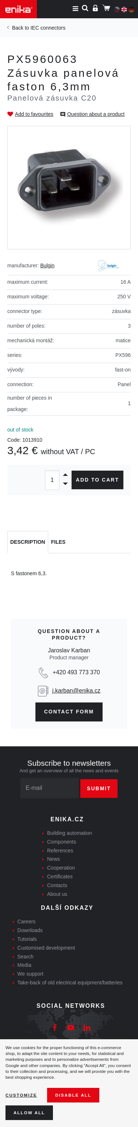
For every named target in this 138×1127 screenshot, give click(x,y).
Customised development (46, 948)
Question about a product (95, 114)
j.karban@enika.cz (76, 690)
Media (24, 965)
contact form (69, 712)
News (53, 859)
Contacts (57, 885)
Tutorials (27, 939)
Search (26, 957)
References (60, 850)
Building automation (69, 833)
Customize (21, 1095)
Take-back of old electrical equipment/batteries (70, 982)
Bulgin (47, 265)
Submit (99, 788)
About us (57, 894)
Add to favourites (34, 114)
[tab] (27, 542)
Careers (27, 921)
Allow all (29, 1112)
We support (30, 974)
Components (61, 842)
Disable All (73, 1095)
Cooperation (61, 868)
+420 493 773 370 (76, 672)
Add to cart (97, 480)
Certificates (60, 876)
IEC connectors (47, 28)
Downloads (30, 930)
